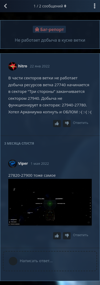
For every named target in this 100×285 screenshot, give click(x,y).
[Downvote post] (67, 123)
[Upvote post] (57, 123)
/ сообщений (50, 5)
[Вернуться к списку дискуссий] (5, 6)
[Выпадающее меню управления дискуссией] (94, 6)
